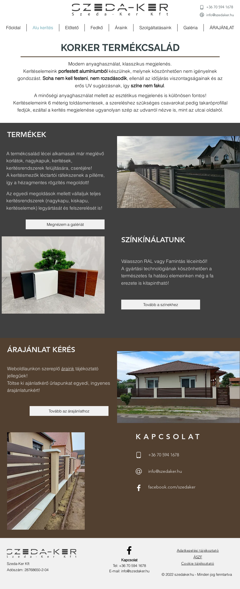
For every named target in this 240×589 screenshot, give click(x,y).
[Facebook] (138, 488)
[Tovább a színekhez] (160, 304)
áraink (67, 368)
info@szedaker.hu (135, 571)
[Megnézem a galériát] (65, 224)
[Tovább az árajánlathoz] (69, 411)
